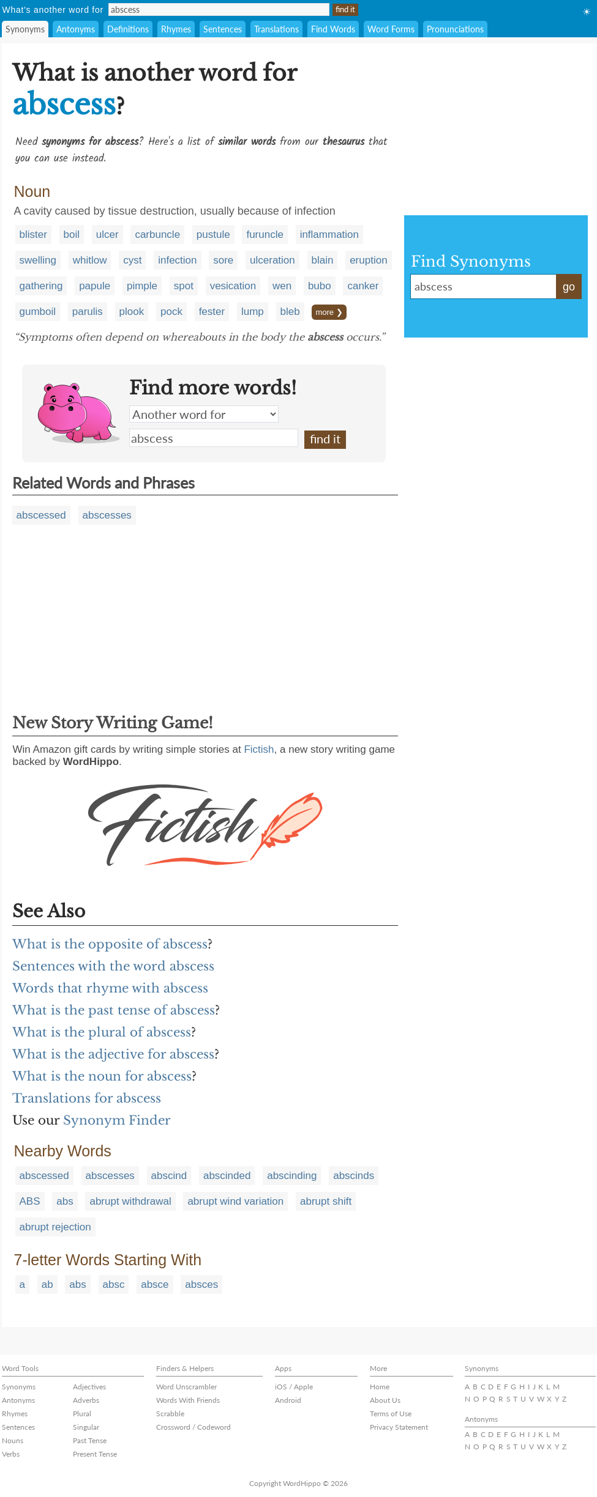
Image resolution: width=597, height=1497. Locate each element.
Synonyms (25, 29)
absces (201, 1284)
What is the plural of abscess (101, 1032)
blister (33, 234)
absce (154, 1284)
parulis (87, 311)
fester (212, 311)
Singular (86, 1427)
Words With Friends (188, 1400)
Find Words (333, 29)
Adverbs (86, 1400)
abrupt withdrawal (130, 1201)
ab (47, 1284)
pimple (142, 286)
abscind (169, 1175)
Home (379, 1386)
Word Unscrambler (186, 1386)
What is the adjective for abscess (113, 1054)
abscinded (227, 1175)
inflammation (329, 234)
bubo (319, 286)
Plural (82, 1413)
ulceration (272, 260)
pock (171, 311)
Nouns (12, 1440)
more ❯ (328, 312)
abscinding (292, 1175)
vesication (233, 286)
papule (94, 286)
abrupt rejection (55, 1227)
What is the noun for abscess (102, 1076)
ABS (30, 1201)
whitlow (90, 260)
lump (252, 311)
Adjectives (89, 1386)
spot (183, 286)
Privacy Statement (399, 1427)
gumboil (38, 311)
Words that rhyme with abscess (110, 988)
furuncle (264, 234)
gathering (41, 286)
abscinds (353, 1175)
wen (281, 286)
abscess (213, 438)
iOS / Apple (294, 1386)
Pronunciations (455, 29)
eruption (368, 260)
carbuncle (157, 234)
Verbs (11, 1453)
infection (177, 260)
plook (132, 311)
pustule (213, 234)
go (569, 287)
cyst (132, 260)
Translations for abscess (86, 1098)
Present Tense (95, 1453)
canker (362, 286)
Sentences (222, 29)
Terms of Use (390, 1413)
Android (288, 1400)
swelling (38, 260)
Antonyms (75, 29)
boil (72, 234)
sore (223, 260)
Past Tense (90, 1440)
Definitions (128, 29)
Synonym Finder (117, 1120)
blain (323, 260)
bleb (290, 311)
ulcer (107, 234)
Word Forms (391, 29)
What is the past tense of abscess (113, 1010)
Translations (276, 29)
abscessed (41, 515)
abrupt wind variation (235, 1201)
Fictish (259, 749)
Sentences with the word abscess (113, 966)
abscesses (107, 515)
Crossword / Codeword (193, 1427)
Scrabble (170, 1413)
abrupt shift (325, 1201)
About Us (385, 1400)
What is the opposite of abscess (110, 944)
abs (64, 1201)
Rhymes (176, 29)
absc (114, 1284)
